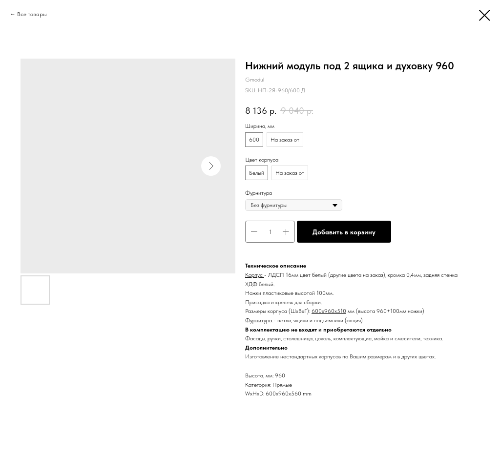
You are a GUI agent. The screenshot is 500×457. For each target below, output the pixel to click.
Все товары (32, 14)
